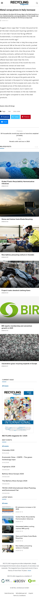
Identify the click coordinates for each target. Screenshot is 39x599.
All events (5, 446)
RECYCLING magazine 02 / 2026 (14, 436)
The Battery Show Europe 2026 (14, 481)
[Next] (37, 147)
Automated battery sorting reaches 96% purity (25, 527)
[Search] (37, 3)
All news (5, 503)
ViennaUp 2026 (8, 450)
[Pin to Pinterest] (26, 117)
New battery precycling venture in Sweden (18, 255)
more (29, 570)
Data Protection (9, 593)
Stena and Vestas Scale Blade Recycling (17, 219)
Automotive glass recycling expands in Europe (19, 364)
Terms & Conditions (19, 595)
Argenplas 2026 (8, 467)
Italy (9, 111)
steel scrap (16, 111)
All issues (5, 386)
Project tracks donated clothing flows (16, 290)
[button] (3, 595)
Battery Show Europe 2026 (13, 474)
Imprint (31, 593)
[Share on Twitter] (15, 117)
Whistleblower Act (21, 593)
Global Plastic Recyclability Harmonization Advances (25, 518)
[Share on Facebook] (5, 117)
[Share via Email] (4, 122)
